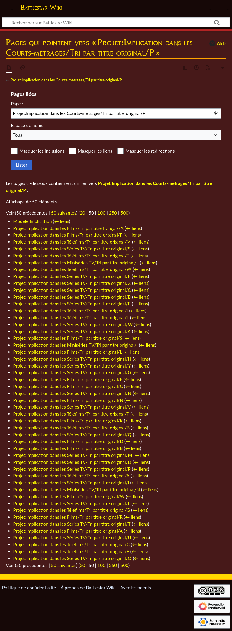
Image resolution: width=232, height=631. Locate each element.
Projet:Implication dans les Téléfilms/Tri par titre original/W (72, 269)
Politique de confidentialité (29, 587)
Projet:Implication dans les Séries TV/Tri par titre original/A (72, 331)
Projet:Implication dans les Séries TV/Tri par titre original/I (71, 482)
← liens (61, 221)
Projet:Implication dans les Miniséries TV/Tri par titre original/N (76, 489)
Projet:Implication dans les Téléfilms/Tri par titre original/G (71, 510)
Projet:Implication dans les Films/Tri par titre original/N (68, 400)
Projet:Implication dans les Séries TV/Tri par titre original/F (72, 276)
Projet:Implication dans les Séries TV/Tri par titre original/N (72, 393)
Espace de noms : (28, 125)
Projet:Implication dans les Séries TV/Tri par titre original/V (72, 407)
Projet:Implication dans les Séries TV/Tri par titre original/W (73, 324)
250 (113, 212)
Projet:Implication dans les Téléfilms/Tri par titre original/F (71, 551)
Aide (217, 43)
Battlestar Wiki (41, 7)
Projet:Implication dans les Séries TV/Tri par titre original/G (72, 372)
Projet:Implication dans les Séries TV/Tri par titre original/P (72, 469)
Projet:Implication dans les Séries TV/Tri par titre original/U (72, 537)
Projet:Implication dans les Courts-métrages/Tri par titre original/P (66, 80)
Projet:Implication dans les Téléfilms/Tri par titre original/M (72, 241)
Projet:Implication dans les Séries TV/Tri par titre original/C (72, 290)
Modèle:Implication (32, 221)
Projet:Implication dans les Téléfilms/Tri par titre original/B (71, 427)
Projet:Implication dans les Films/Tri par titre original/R (68, 517)
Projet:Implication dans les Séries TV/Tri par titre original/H (72, 359)
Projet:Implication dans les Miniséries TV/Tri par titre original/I (75, 345)
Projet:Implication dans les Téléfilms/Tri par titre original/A (71, 475)
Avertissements (135, 587)
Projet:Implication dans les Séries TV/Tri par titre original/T (72, 524)
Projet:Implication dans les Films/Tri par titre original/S (67, 338)
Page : (17, 103)
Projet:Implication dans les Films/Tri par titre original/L (67, 352)
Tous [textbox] (17, 135)
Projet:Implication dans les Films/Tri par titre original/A (68, 531)
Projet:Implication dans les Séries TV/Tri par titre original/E (72, 303)
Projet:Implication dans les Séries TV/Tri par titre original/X (72, 283)
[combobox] (116, 113)
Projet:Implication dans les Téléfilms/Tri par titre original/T (71, 255)
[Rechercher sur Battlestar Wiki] (116, 22)
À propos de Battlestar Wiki (87, 587)
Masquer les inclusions (41, 151)
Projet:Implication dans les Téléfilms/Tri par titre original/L (71, 317)
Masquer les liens (95, 151)
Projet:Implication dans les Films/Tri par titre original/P (68, 379)
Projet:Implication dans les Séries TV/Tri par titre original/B (72, 297)
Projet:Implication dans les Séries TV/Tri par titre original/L (71, 503)
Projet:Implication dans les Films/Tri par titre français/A (68, 228)
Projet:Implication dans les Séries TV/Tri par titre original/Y (72, 365)
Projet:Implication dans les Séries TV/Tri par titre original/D (72, 462)
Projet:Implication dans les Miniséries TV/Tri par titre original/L (76, 262)
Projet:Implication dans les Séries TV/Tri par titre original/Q (72, 434)
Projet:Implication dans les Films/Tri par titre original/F (68, 234)
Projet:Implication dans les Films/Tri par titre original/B (68, 448)
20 (82, 212)
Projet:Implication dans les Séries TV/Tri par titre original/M (72, 455)
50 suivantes (63, 212)
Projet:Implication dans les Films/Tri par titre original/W (69, 496)
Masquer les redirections (150, 151)
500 (124, 212)
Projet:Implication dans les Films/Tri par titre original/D (68, 441)
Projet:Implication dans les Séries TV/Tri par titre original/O (72, 558)
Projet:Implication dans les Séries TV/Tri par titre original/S (71, 248)
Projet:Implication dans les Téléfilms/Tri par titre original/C (71, 544)
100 (101, 212)
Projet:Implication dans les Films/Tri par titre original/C (68, 386)
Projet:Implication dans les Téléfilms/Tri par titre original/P (71, 413)
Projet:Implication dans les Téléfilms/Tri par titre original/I (70, 310)
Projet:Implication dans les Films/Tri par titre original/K (68, 420)
